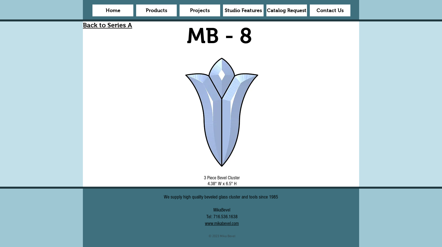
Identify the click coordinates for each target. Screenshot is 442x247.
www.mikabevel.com (222, 223)
